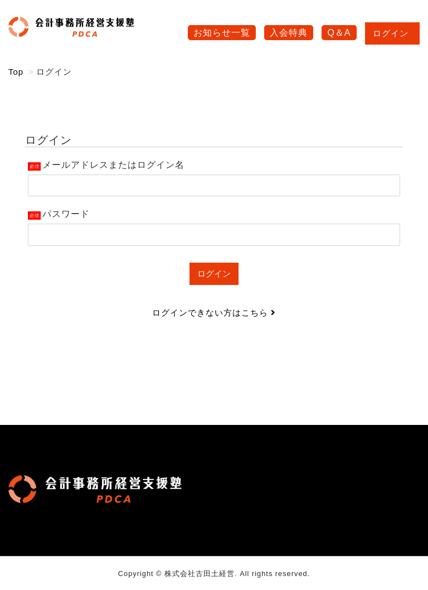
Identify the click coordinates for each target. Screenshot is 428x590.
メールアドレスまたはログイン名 (113, 165)
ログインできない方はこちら (214, 312)
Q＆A (339, 32)
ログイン (392, 33)
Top (15, 71)
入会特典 (289, 32)
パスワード (66, 214)
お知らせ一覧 (221, 32)
